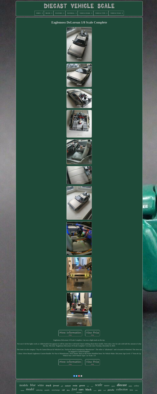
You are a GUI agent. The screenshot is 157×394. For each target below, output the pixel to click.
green (82, 385)
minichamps (56, 390)
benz (131, 390)
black (89, 389)
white (41, 385)
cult (63, 390)
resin (75, 385)
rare (88, 386)
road (104, 390)
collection (122, 389)
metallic (47, 390)
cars (81, 389)
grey (99, 390)
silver (68, 390)
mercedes (79, 392)
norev (106, 385)
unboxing (39, 390)
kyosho (22, 390)
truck (48, 385)
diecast (122, 385)
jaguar (113, 386)
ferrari (56, 385)
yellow (136, 386)
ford (74, 389)
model (30, 389)
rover (92, 386)
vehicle (130, 386)
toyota (95, 390)
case (136, 390)
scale (98, 385)
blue (33, 385)
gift (62, 386)
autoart (68, 386)
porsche (111, 390)
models (23, 385)
